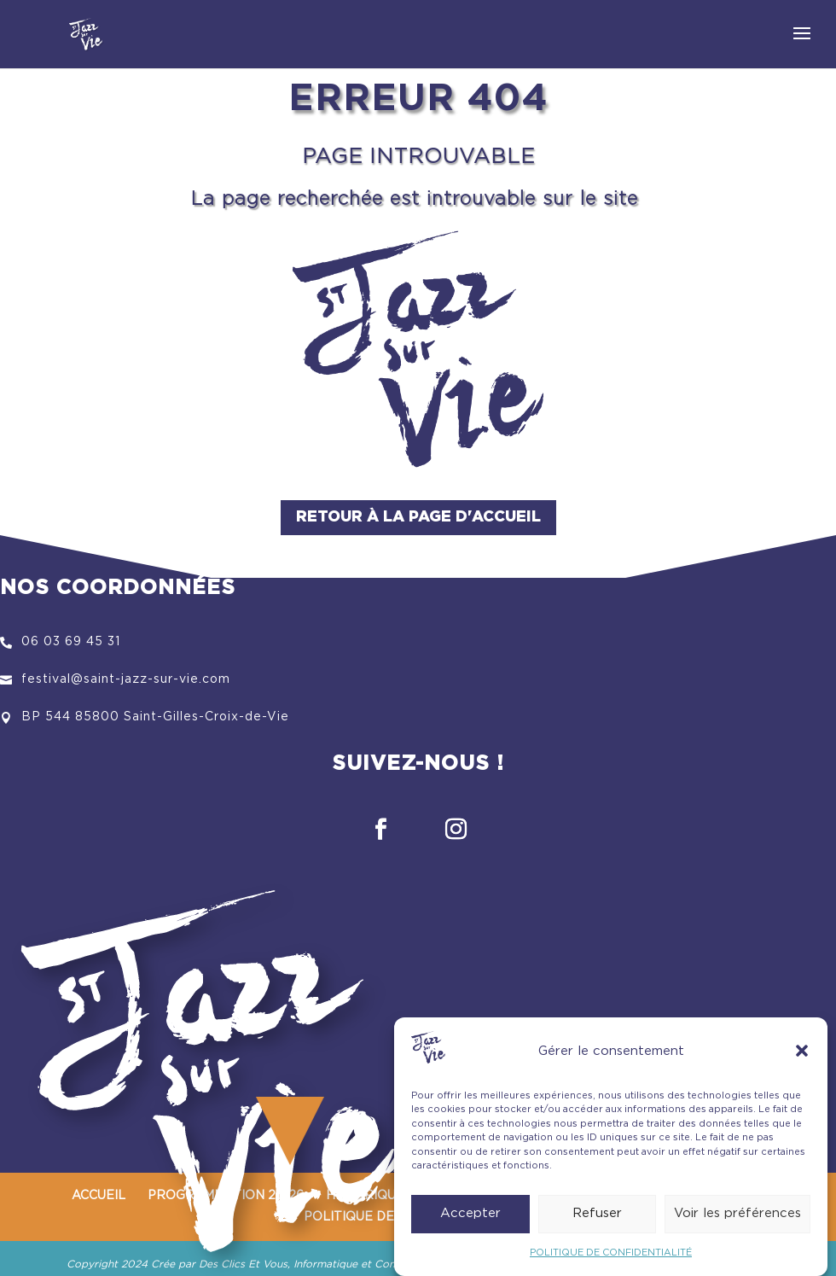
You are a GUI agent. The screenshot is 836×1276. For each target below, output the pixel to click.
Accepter (470, 1224)
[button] (801, 1061)
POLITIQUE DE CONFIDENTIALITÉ (611, 1262)
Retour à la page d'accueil (418, 517)
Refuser (597, 1224)
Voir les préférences (737, 1224)
